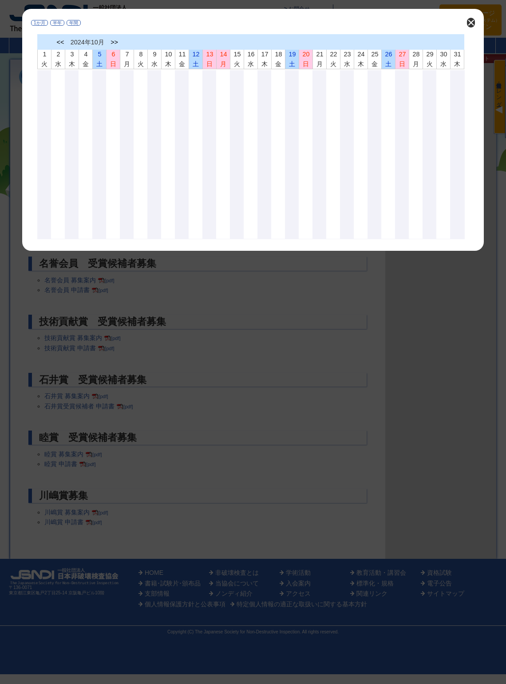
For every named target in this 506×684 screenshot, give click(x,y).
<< (60, 42)
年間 (73, 22)
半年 (57, 22)
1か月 (39, 22)
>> (114, 42)
